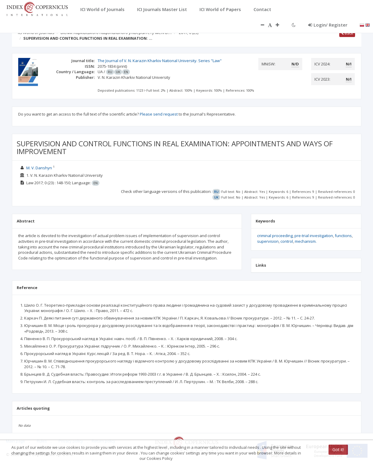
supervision (268, 241)
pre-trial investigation (313, 235)
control (286, 241)
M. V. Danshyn (39, 167)
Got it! (338, 449)
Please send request (159, 114)
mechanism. (306, 241)
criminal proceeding (275, 235)
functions (343, 235)
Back (347, 33)
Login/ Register (327, 25)
